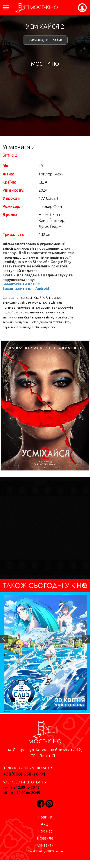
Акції (45, 824)
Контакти (45, 845)
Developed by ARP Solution (45, 851)
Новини (45, 817)
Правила (45, 838)
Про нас (45, 831)
